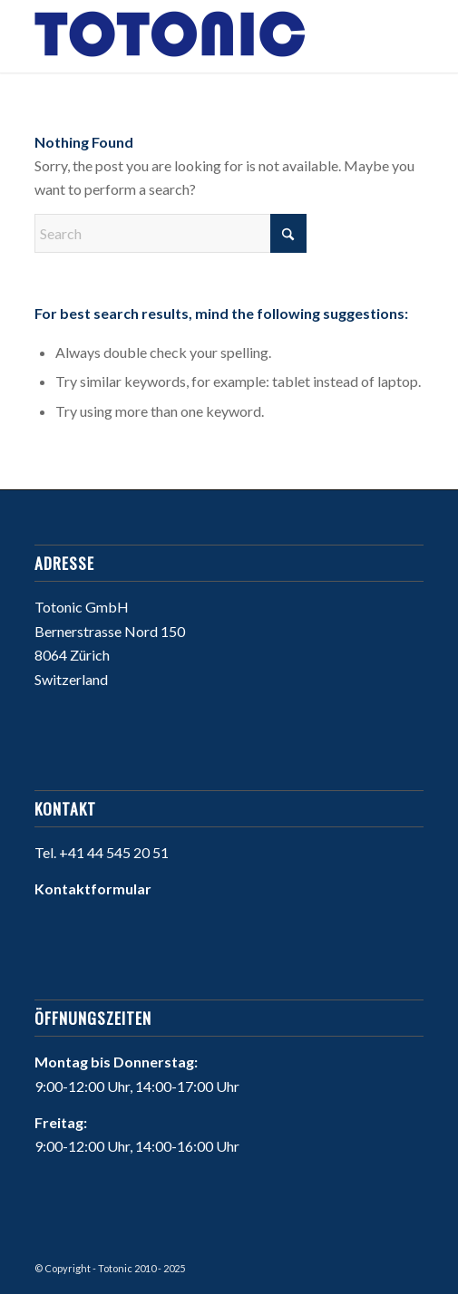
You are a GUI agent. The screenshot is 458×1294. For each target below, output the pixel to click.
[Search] (170, 233)
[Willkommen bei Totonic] (190, 36)
